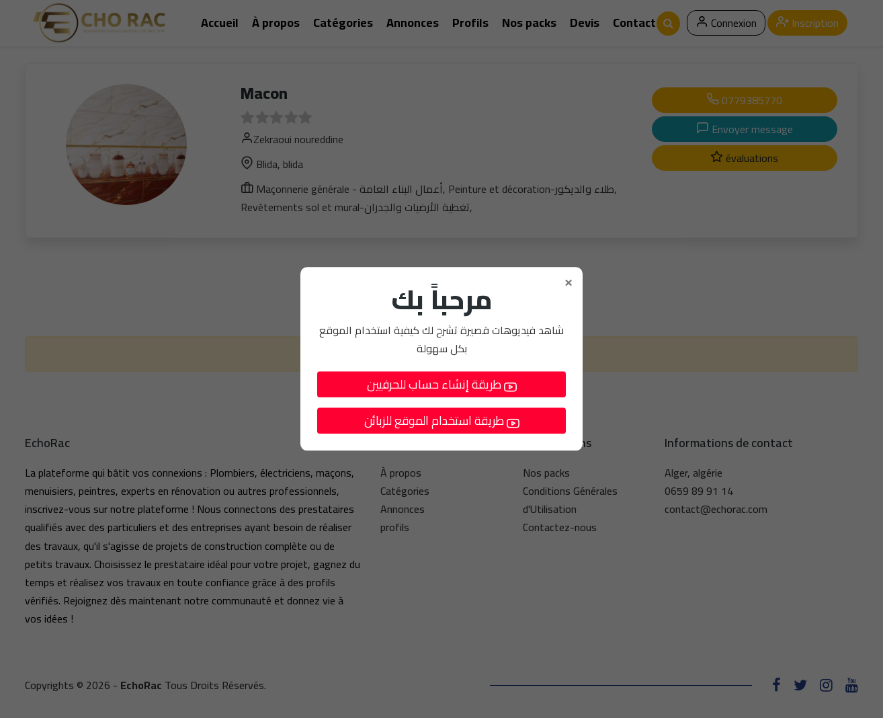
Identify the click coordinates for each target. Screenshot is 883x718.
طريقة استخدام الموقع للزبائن (441, 421)
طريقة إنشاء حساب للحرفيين (442, 385)
